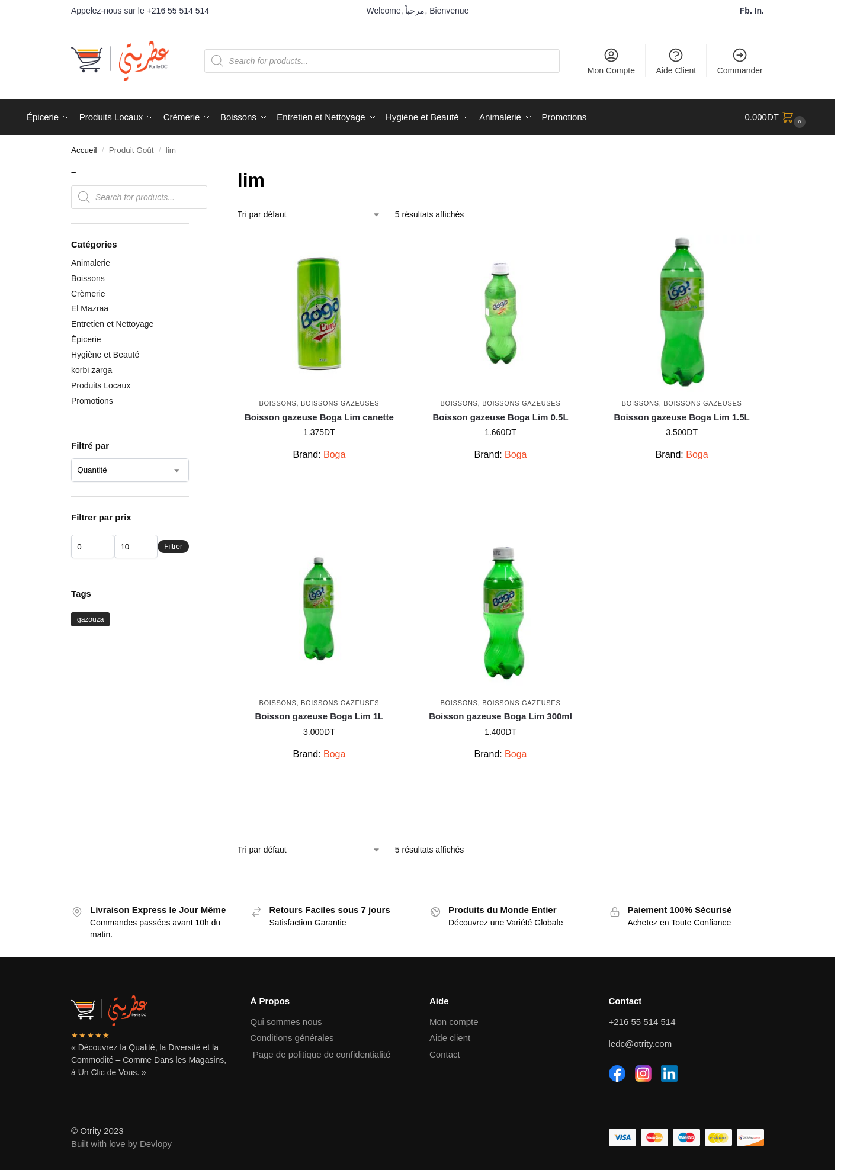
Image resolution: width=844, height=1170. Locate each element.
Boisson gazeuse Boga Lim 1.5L (682, 417)
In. (759, 10)
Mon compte (454, 1022)
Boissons (277, 403)
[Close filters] (192, 173)
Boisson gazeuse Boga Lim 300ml (500, 716)
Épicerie (86, 339)
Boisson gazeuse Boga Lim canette (319, 417)
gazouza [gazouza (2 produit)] (90, 619)
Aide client (449, 1038)
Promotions (92, 401)
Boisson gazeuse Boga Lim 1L (319, 716)
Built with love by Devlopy (121, 1144)
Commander (740, 61)
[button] (776, 117)
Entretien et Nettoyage (112, 324)
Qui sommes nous (286, 1022)
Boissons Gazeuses (340, 403)
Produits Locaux (100, 385)
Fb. (747, 10)
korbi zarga (91, 370)
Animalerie (90, 263)
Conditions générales (292, 1038)
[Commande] (309, 214)
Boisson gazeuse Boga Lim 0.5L (500, 417)
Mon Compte (611, 61)
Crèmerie (88, 293)
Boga (334, 454)
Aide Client (676, 61)
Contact (444, 1054)
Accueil (84, 150)
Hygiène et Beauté (105, 354)
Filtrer (173, 546)
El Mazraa (89, 308)
